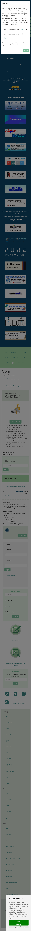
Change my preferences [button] (18, 927)
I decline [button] (18, 924)
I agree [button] (18, 921)
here (22, 29)
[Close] (28, 3)
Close (26, 51)
